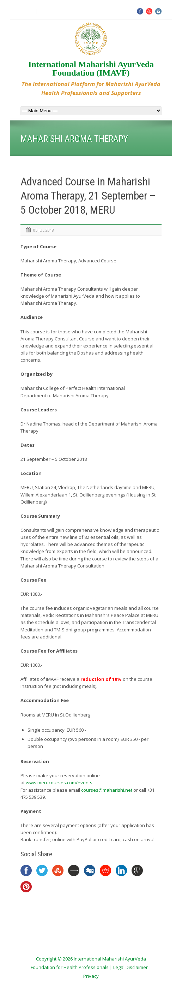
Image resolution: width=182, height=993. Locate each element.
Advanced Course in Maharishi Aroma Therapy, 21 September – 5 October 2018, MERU (88, 196)
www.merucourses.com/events (59, 782)
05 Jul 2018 (43, 230)
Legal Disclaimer (130, 967)
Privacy (91, 976)
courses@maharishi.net (106, 790)
